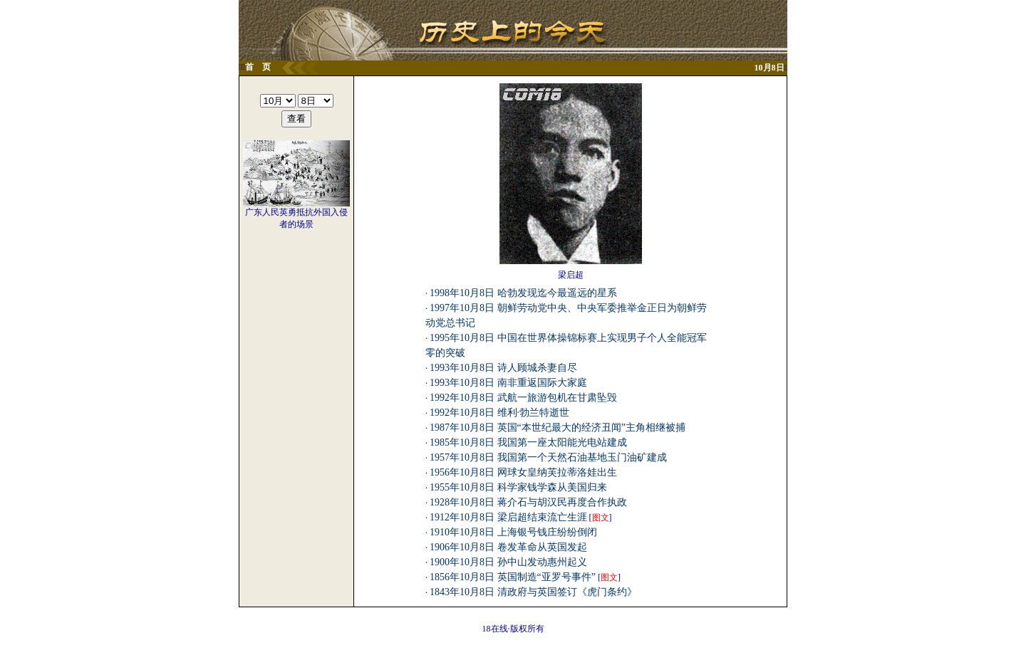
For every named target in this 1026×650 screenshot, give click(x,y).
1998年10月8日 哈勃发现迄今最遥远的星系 (523, 293)
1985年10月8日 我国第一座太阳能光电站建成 (528, 442)
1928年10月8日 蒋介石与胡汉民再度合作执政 (528, 502)
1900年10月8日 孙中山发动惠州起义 (508, 562)
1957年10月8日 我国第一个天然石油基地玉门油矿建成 (548, 457)
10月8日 (769, 68)
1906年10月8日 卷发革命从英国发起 (508, 547)
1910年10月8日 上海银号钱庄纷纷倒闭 (513, 532)
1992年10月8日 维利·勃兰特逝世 (499, 412)
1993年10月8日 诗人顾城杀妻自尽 (503, 367)
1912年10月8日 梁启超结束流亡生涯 (508, 517)
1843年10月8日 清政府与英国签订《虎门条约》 (533, 592)
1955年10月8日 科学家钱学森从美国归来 (518, 487)
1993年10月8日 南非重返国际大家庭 (508, 382)
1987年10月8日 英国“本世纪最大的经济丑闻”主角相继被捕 (557, 427)
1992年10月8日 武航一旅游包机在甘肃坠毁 (523, 397)
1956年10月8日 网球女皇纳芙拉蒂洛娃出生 (523, 472)
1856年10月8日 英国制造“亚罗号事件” (513, 577)
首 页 (258, 67)
